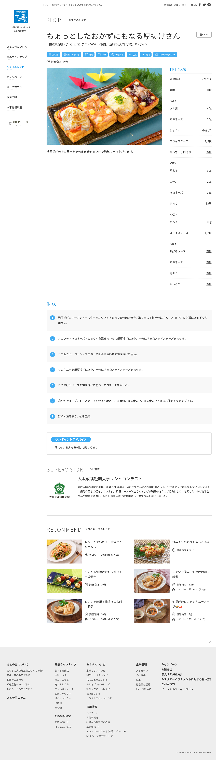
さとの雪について (17, 664)
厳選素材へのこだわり (18, 684)
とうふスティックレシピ (99, 698)
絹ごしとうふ (62, 679)
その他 (58, 707)
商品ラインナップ (65, 664)
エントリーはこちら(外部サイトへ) (105, 731)
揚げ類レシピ (93, 693)
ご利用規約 (168, 684)
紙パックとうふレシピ (98, 689)
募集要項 (91, 726)
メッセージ (92, 712)
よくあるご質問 (63, 726)
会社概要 (140, 675)
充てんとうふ (62, 684)
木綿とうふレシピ (95, 670)
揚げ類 (58, 702)
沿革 (138, 679)
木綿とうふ (60, 675)
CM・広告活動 (143, 689)
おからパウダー (63, 693)
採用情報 (168, 4)
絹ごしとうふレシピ (97, 675)
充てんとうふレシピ (97, 679)
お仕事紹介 (92, 717)
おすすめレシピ (58, 4)
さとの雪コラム (16, 698)
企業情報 (141, 664)
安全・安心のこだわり (18, 675)
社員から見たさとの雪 (98, 722)
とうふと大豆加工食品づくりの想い (26, 670)
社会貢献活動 (143, 684)
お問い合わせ (180, 4)
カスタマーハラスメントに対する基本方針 (187, 679)
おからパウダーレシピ (98, 684)
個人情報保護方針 (172, 674)
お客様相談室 (63, 716)
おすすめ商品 (62, 670)
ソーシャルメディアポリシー (178, 689)
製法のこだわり (15, 679)
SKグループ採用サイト (98, 736)
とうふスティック (64, 689)
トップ (46, 4)
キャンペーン (169, 664)
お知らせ (166, 669)
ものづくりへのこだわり (20, 689)
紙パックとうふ (63, 698)
